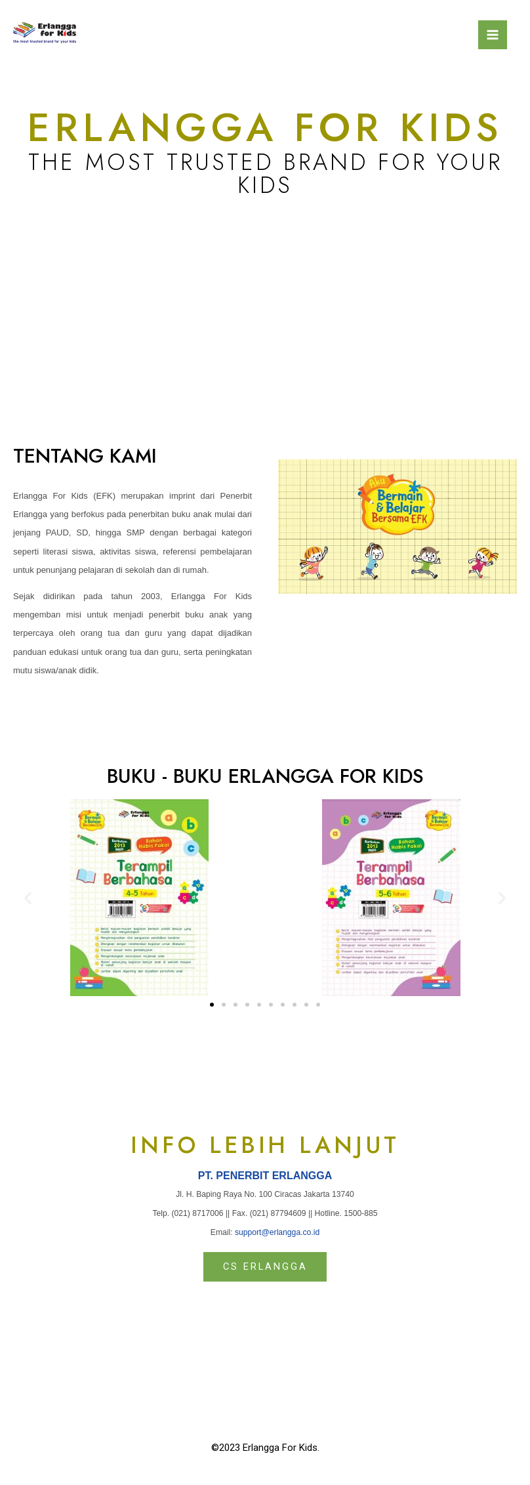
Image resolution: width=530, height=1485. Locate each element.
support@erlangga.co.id (277, 1232)
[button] (212, 1005)
